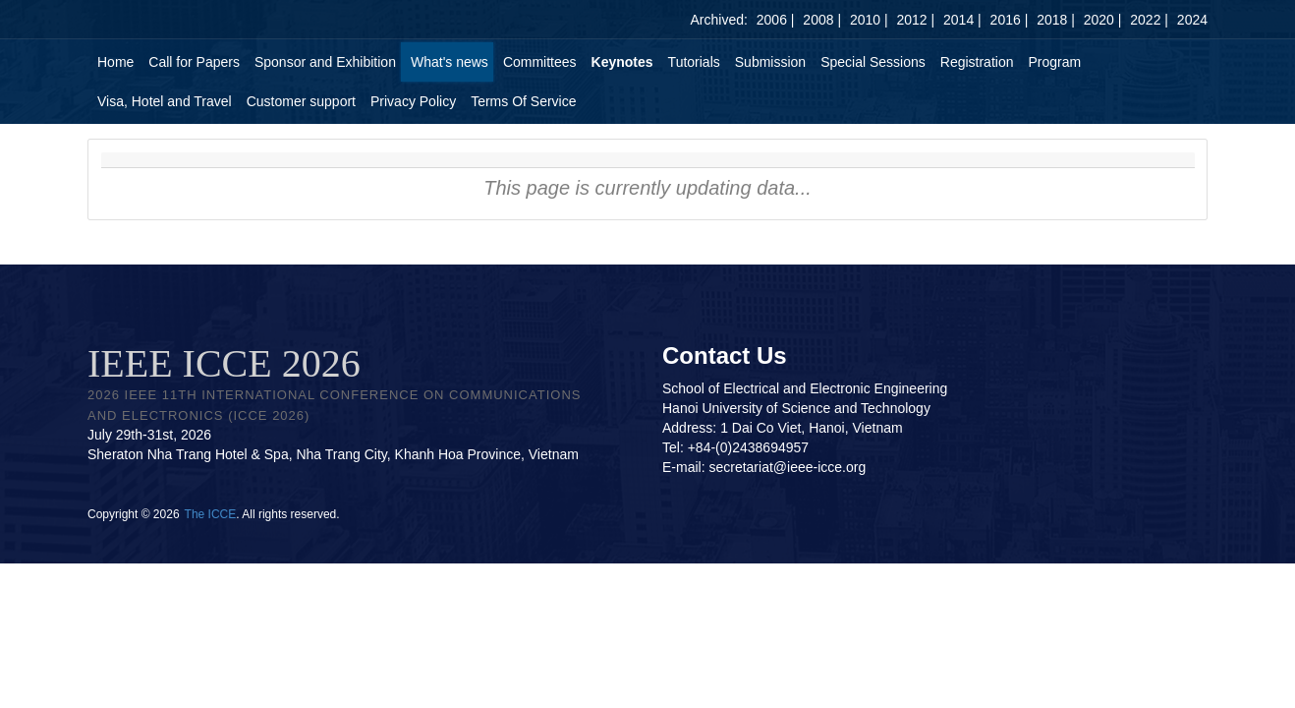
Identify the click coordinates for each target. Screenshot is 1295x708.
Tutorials (694, 62)
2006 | (776, 20)
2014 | (962, 20)
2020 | (1103, 20)
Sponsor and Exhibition (325, 62)
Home (115, 62)
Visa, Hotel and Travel (164, 101)
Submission (770, 62)
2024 (1192, 20)
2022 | (1149, 20)
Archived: (719, 20)
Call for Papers (194, 62)
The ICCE (211, 514)
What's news (449, 62)
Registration (977, 62)
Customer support (301, 101)
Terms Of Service (523, 101)
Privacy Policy (413, 101)
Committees (540, 62)
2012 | (915, 20)
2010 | (869, 20)
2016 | (1009, 20)
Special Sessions (873, 62)
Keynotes (622, 62)
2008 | (822, 20)
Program (1054, 62)
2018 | (1056, 20)
